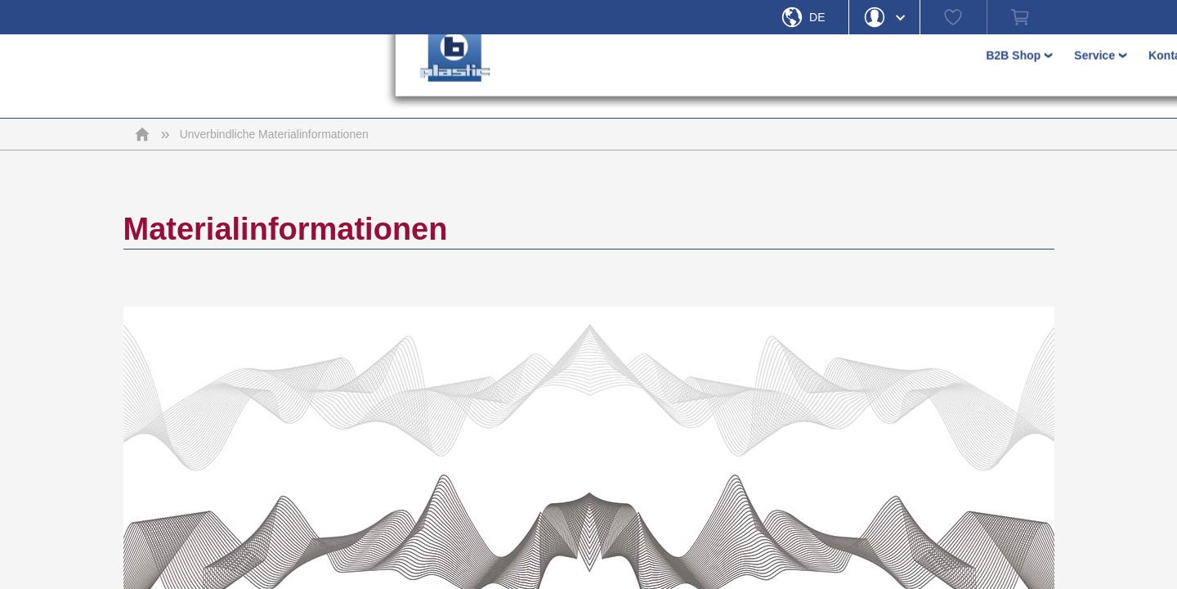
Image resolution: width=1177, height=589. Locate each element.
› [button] (768, 76)
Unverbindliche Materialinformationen (274, 134)
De (817, 17)
